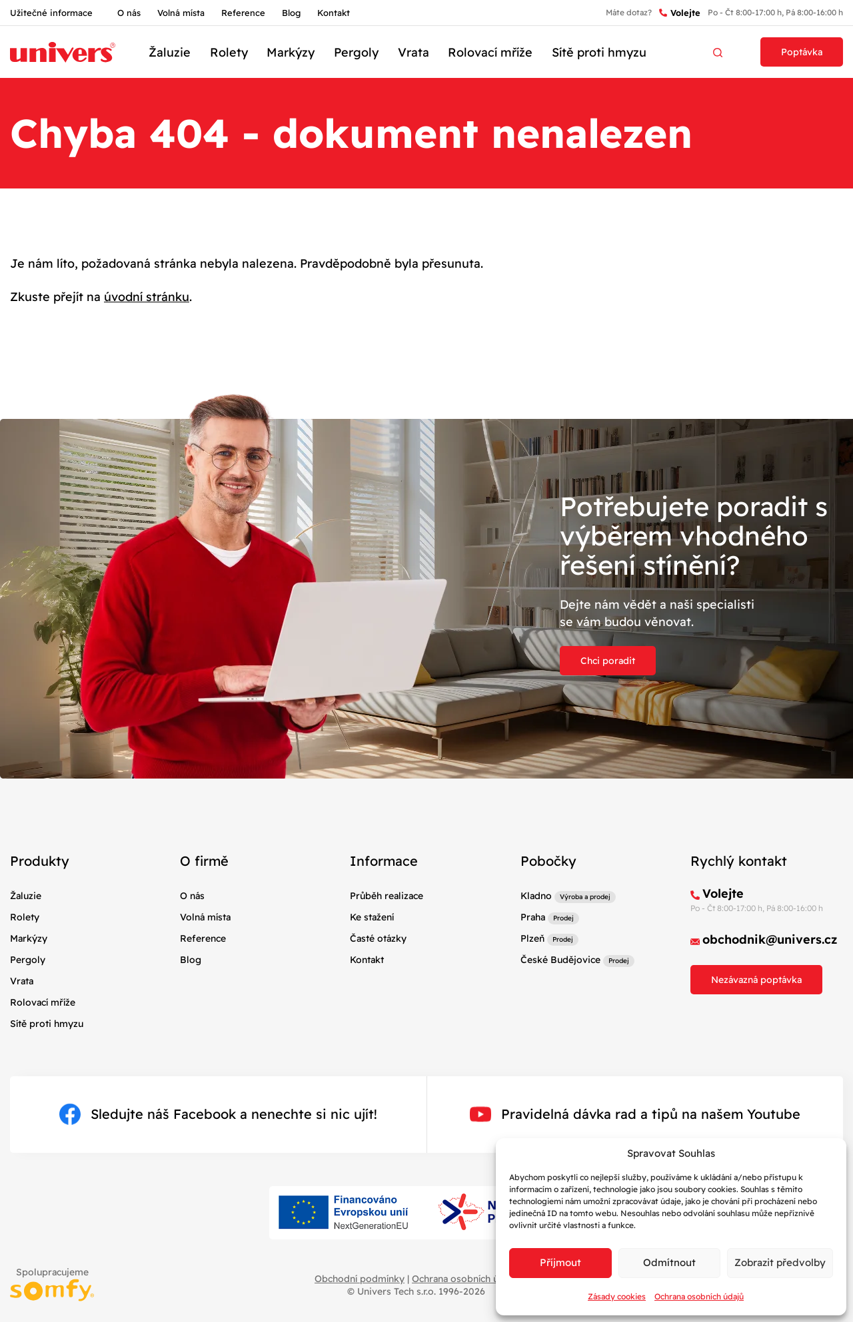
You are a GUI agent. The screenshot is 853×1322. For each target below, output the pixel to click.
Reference (243, 12)
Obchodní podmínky (360, 1279)
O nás (129, 12)
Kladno (536, 896)
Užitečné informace (51, 12)
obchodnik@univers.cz (770, 939)
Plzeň (532, 938)
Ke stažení (372, 917)
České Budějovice (560, 960)
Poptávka (801, 52)
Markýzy (291, 52)
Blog (291, 12)
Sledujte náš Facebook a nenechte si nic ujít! (218, 1114)
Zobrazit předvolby (780, 1262)
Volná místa (181, 12)
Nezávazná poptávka (756, 980)
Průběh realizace (386, 896)
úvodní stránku (146, 296)
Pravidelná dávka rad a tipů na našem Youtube (635, 1114)
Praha (532, 917)
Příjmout (560, 1262)
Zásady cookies (617, 1296)
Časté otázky (378, 938)
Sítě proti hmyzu (599, 52)
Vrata (413, 52)
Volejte (679, 13)
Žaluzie (170, 52)
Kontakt (333, 12)
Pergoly (356, 52)
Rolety (229, 52)
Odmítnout (669, 1262)
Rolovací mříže (490, 52)
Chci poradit (607, 661)
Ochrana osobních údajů (699, 1296)
